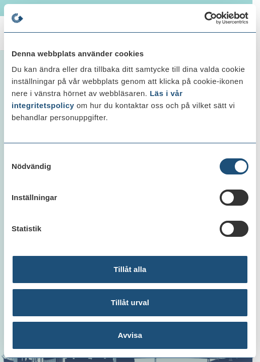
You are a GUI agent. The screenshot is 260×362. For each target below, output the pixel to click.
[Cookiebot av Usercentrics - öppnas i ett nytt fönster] (204, 18)
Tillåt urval (130, 302)
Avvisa (130, 335)
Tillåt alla (129, 269)
